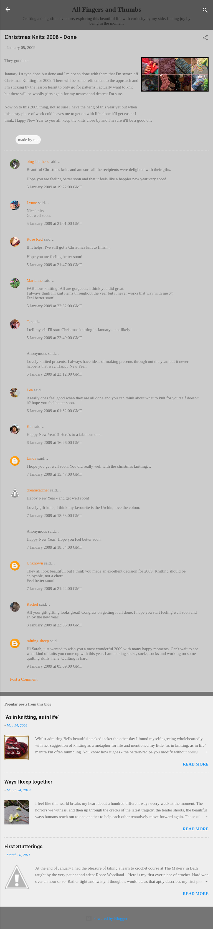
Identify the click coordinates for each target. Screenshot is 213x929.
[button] (205, 38)
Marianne (34, 280)
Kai (30, 426)
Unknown (35, 563)
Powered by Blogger (106, 918)
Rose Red (35, 239)
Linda (31, 458)
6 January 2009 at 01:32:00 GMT (54, 410)
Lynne (32, 203)
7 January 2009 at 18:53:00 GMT (54, 515)
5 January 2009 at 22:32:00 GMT (54, 306)
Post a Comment (23, 679)
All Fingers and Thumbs (106, 9)
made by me (28, 139)
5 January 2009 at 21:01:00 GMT (54, 223)
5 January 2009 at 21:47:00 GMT (54, 264)
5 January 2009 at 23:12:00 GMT (54, 374)
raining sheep (38, 641)
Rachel (32, 604)
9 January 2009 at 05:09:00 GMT (54, 666)
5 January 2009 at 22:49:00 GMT (54, 337)
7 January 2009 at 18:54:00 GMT (54, 547)
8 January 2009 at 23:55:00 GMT (54, 625)
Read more (196, 764)
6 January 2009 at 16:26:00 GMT (54, 442)
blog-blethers (38, 161)
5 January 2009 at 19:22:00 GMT (54, 187)
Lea (30, 390)
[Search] (205, 11)
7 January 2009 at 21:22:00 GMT (54, 588)
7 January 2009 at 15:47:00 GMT (54, 474)
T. (28, 321)
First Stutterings (23, 846)
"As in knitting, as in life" (31, 717)
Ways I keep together (28, 782)
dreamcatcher (38, 490)
